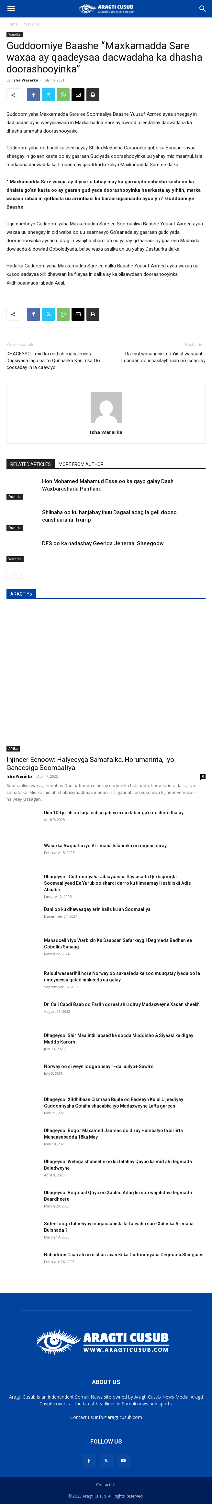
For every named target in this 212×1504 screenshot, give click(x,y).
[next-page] (21, 575)
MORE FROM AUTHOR (81, 464)
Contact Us (106, 1485)
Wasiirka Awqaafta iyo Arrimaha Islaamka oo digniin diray (105, 845)
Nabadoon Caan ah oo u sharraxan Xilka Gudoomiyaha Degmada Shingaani (124, 1254)
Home (12, 24)
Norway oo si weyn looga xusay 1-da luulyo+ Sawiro (99, 1066)
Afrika (13, 748)
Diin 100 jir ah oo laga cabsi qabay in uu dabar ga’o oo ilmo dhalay (114, 812)
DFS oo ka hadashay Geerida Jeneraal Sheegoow (103, 543)
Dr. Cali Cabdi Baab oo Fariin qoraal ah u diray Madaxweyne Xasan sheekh (122, 1004)
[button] (11, 8)
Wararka (31, 24)
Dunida (14, 496)
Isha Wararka (25, 80)
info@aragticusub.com (118, 1417)
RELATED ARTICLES (30, 464)
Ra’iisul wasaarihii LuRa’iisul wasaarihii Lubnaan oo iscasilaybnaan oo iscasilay (163, 357)
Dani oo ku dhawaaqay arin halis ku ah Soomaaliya (97, 909)
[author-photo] (106, 423)
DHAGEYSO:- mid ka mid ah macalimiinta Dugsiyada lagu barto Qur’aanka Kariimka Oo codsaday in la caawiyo (53, 360)
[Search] (203, 8)
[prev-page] (10, 575)
